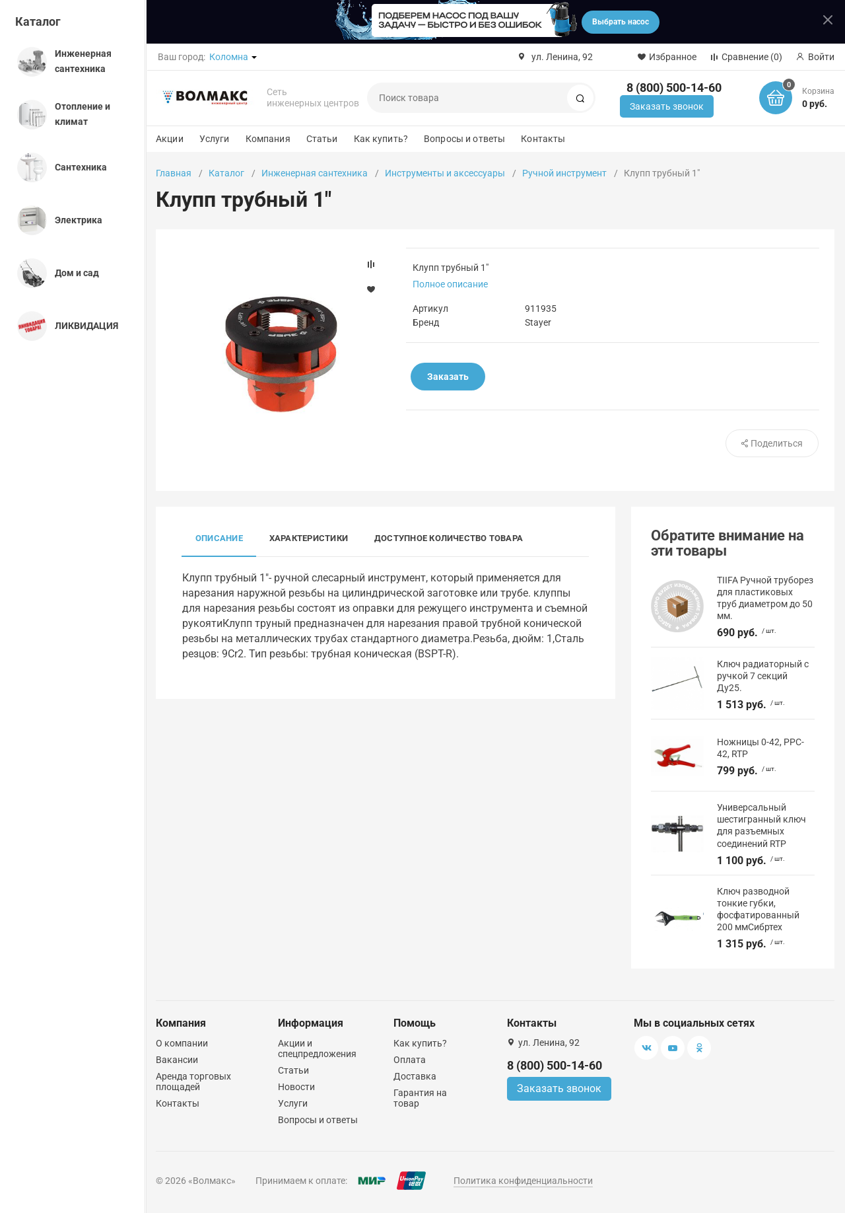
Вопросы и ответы (464, 138)
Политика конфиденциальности (523, 1180)
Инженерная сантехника (314, 173)
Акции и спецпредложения (317, 1048)
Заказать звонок (667, 106)
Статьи (322, 138)
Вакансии (177, 1059)
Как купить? (381, 138)
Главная (173, 173)
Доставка (414, 1076)
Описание (219, 538)
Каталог (38, 21)
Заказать (448, 376)
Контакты (543, 138)
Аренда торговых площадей (193, 1081)
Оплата (409, 1059)
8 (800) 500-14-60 (674, 87)
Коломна (228, 57)
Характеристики (308, 538)
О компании (182, 1043)
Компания (268, 138)
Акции (170, 138)
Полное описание (450, 284)
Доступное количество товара (448, 538)
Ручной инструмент (564, 173)
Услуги (214, 138)
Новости (296, 1087)
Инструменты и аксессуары (445, 173)
